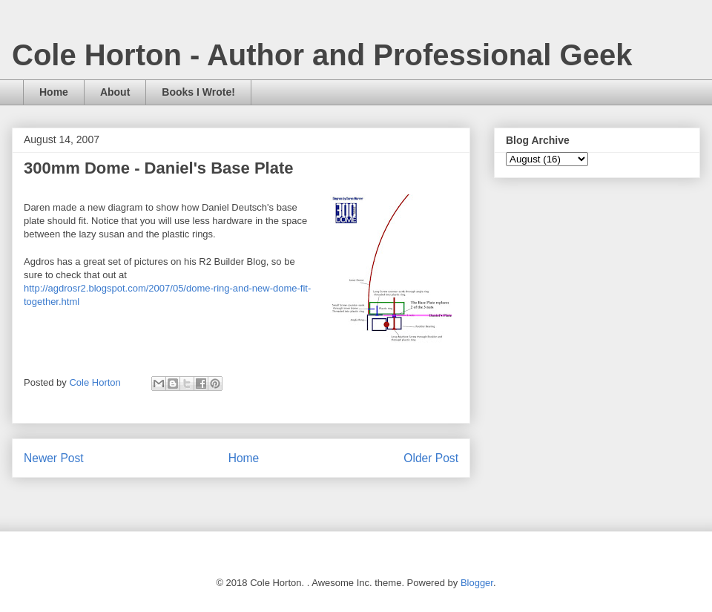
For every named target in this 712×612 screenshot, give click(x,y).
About (115, 92)
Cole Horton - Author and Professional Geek (322, 55)
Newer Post (54, 458)
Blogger (477, 582)
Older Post (430, 458)
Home (53, 92)
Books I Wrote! (198, 92)
